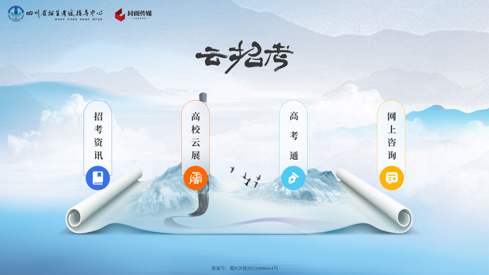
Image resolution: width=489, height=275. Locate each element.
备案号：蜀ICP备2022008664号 (244, 268)
